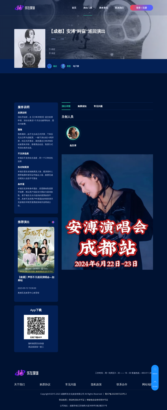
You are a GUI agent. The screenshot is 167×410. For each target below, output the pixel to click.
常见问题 (70, 384)
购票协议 (45, 384)
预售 (20, 129)
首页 (74, 7)
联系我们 (119, 7)
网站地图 (147, 384)
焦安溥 (73, 145)
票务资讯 (103, 7)
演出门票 (87, 7)
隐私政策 (96, 384)
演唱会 (53, 39)
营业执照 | (63, 399)
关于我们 (19, 384)
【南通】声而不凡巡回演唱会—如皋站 (36, 279)
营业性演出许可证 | (77, 399)
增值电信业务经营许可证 (97, 399)
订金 (62, 39)
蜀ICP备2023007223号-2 (116, 394)
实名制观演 (23, 167)
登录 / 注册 (141, 7)
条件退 (21, 184)
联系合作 (122, 384)
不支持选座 (23, 153)
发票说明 (22, 112)
